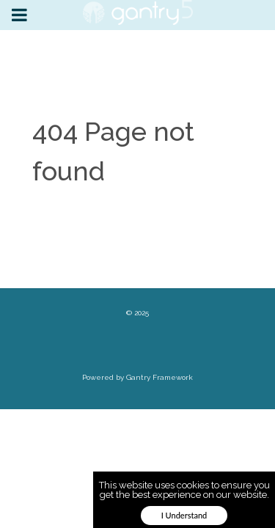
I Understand (184, 515)
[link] (138, 12)
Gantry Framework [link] (159, 377)
